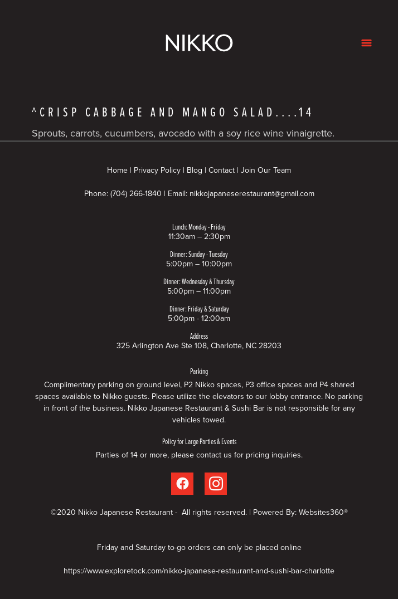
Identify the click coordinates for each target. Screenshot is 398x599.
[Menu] (366, 42)
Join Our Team (266, 170)
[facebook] (182, 484)
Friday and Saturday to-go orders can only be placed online (199, 547)
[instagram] (216, 484)
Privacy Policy (157, 170)
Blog (194, 170)
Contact (221, 170)
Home (118, 170)
